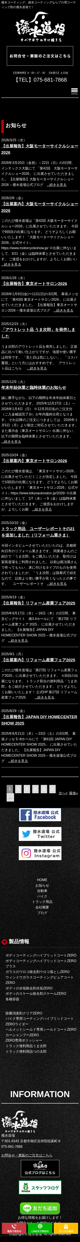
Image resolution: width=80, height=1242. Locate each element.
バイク (42, 896)
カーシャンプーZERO (22, 1035)
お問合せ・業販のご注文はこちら (26, 1155)
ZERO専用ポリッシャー (24, 1040)
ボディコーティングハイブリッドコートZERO (41, 955)
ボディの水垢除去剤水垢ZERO (29, 988)
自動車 (42, 891)
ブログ (42, 913)
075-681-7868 (50, 80)
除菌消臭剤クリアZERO (24, 1013)
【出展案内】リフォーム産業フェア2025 (38, 660)
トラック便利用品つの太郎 (26, 1051)
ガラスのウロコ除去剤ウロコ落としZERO (38, 972)
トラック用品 (42, 902)
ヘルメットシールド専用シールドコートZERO (41, 1029)
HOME (42, 880)
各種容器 (12, 999)
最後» (73, 793)
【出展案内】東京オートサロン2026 (34, 461)
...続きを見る (57, 185)
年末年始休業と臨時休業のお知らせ (33, 387)
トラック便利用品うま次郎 (26, 1046)
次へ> (63, 793)
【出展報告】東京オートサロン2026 (34, 283)
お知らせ (42, 885)
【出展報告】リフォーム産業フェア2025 (38, 603)
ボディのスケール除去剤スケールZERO (36, 993)
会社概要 (42, 907)
